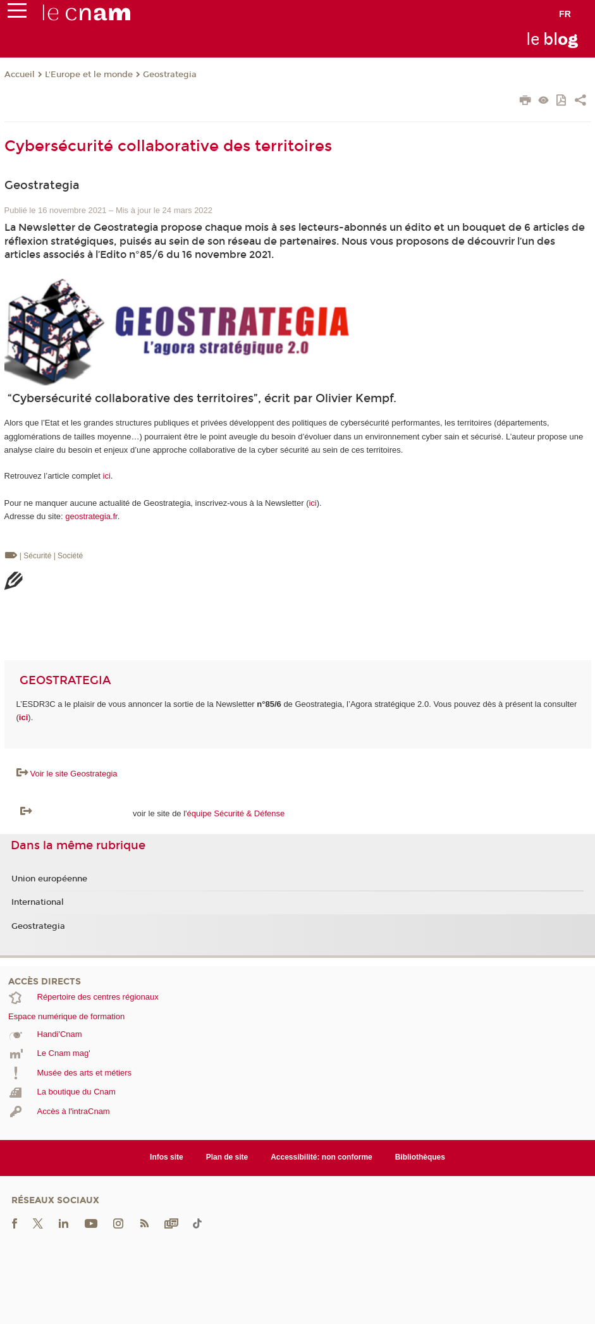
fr (565, 14)
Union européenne (49, 879)
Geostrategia (170, 75)
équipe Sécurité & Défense (236, 813)
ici (107, 476)
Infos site (166, 1157)
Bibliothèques (420, 1157)
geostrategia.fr (91, 516)
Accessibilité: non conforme (321, 1157)
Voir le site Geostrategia (74, 773)
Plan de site (227, 1157)
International (37, 902)
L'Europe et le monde (89, 75)
